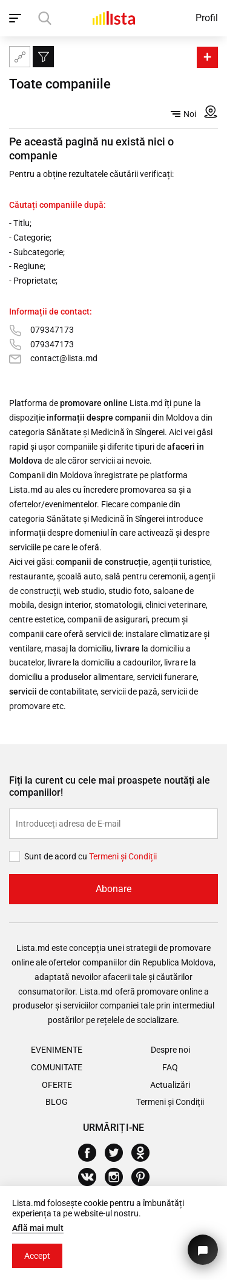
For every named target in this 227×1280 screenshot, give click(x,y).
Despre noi (170, 1050)
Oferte (57, 1085)
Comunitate (56, 1067)
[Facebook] (91, 1153)
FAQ (170, 1067)
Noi (183, 114)
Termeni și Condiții (170, 1102)
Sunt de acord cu (56, 856)
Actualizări (170, 1085)
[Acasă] (114, 18)
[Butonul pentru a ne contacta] (203, 1250)
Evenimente (56, 1050)
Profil (207, 18)
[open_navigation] (16, 18)
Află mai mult (38, 1228)
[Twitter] (118, 1153)
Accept (37, 1256)
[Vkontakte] (91, 1177)
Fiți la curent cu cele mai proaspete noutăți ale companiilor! (109, 787)
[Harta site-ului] (19, 56)
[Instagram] (118, 1177)
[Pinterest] (145, 1177)
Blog (56, 1102)
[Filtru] (43, 56)
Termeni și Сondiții (123, 856)
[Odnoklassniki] (145, 1153)
